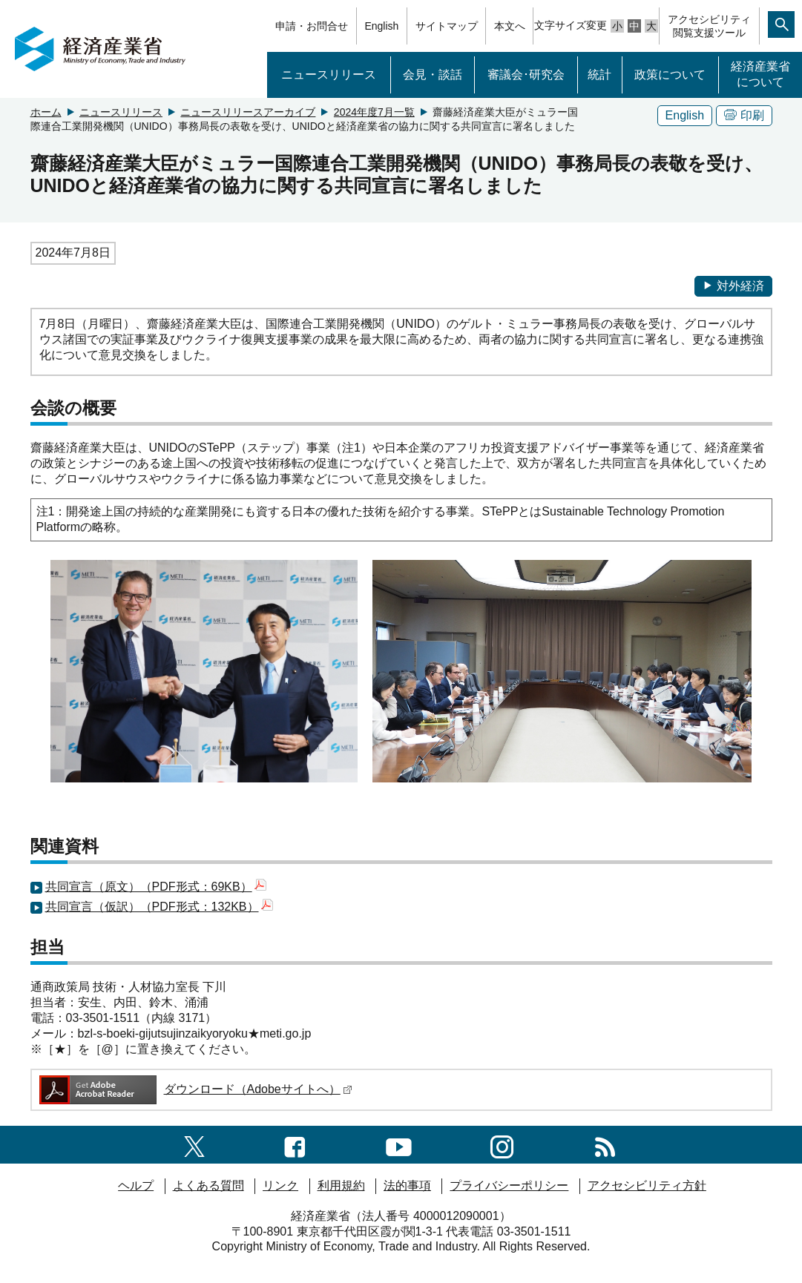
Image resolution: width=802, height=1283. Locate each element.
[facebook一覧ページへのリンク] (295, 1143)
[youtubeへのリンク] (399, 1143)
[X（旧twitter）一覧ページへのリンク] (194, 1143)
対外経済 (733, 286)
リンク (280, 1185)
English (381, 26)
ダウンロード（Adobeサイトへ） (194, 1089)
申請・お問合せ (311, 26)
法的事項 (407, 1185)
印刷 (744, 115)
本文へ (509, 26)
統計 (599, 74)
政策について (670, 74)
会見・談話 (432, 74)
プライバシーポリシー (509, 1185)
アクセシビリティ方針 (647, 1185)
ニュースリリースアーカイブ (247, 112)
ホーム (46, 112)
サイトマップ (446, 26)
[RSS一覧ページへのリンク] (605, 1143)
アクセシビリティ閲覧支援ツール (709, 26)
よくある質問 (208, 1185)
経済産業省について (760, 74)
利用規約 (341, 1185)
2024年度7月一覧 (374, 112)
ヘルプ (136, 1185)
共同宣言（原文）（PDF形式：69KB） (155, 886)
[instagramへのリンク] (502, 1143)
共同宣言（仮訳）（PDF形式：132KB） (159, 906)
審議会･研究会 (526, 74)
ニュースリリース (328, 74)
